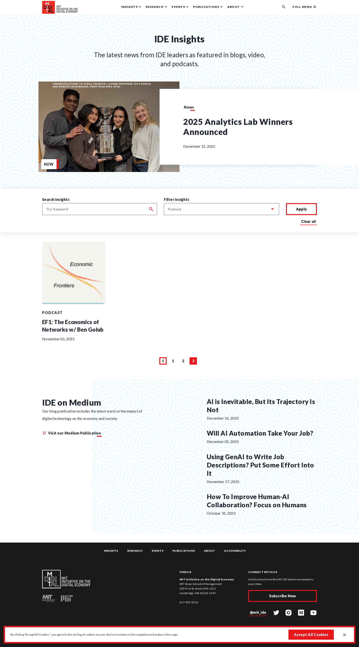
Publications (183, 550)
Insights (111, 550)
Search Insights (56, 199)
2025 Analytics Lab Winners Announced (238, 126)
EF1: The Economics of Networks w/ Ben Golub (72, 326)
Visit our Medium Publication (72, 433)
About (209, 550)
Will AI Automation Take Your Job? (260, 433)
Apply (301, 209)
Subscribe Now (282, 596)
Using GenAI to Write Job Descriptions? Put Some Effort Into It (260, 465)
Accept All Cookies (311, 634)
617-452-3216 (189, 602)
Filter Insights (176, 199)
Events (157, 550)
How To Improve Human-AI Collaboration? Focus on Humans (257, 501)
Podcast (52, 312)
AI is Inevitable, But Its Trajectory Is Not (261, 406)
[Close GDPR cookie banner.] (344, 635)
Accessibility (235, 550)
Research (135, 550)
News (189, 107)
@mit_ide (258, 612)
